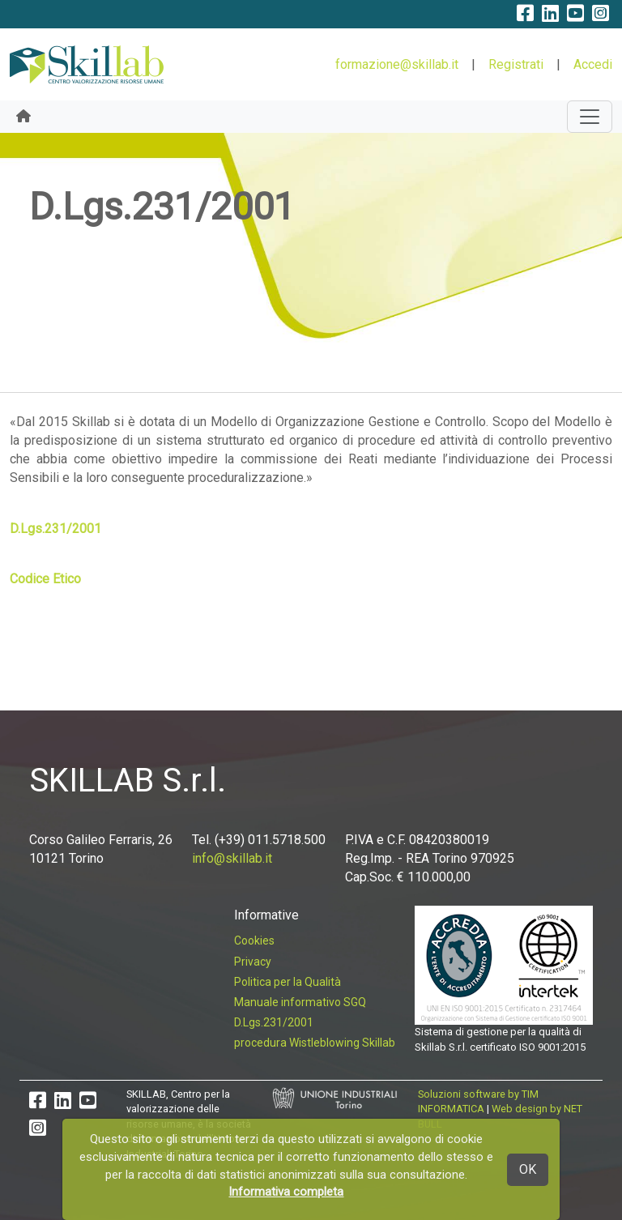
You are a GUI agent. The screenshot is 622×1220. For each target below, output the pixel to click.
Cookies (254, 940)
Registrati (515, 64)
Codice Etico (45, 579)
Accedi (592, 64)
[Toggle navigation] (589, 116)
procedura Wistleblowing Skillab (314, 1042)
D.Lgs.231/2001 (55, 528)
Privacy (252, 961)
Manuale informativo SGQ (300, 1002)
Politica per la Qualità (287, 981)
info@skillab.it (232, 858)
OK (527, 1169)
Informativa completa (285, 1191)
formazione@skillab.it (396, 64)
